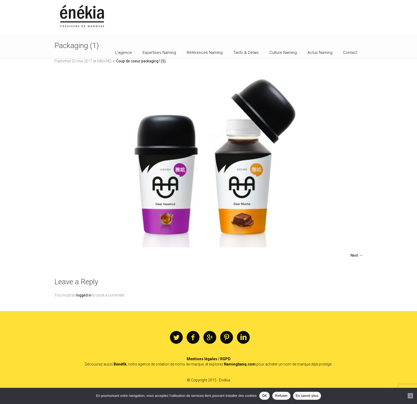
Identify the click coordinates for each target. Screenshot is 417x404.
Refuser (281, 396)
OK (264, 396)
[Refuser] (410, 395)
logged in (83, 295)
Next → (357, 255)
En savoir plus (307, 396)
